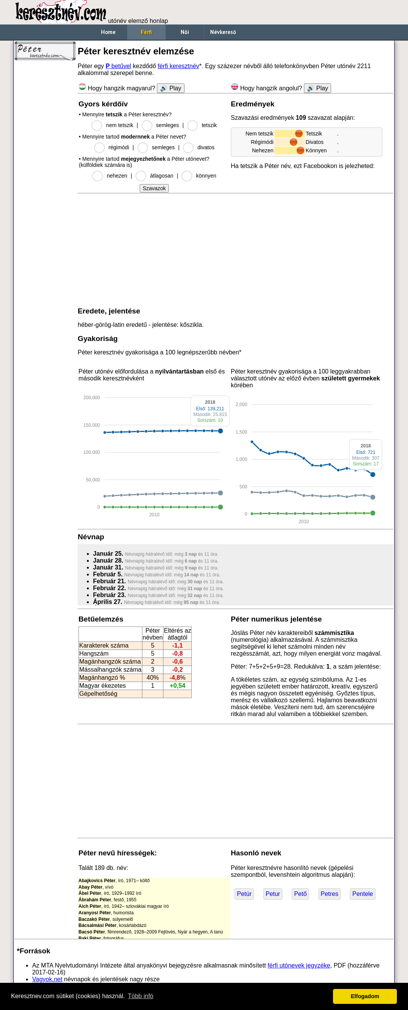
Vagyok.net (47, 979)
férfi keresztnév (178, 66)
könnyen (206, 176)
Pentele (362, 894)
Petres (329, 894)
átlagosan (161, 176)
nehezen (117, 176)
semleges (167, 125)
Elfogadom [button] (365, 996)
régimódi (119, 147)
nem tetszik (119, 125)
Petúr (244, 894)
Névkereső (223, 32)
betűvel (118, 66)
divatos (205, 147)
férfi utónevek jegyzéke (299, 965)
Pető (300, 894)
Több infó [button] (140, 996)
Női (185, 32)
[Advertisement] (45, 180)
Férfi (146, 32)
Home (108, 32)
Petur (273, 894)
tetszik (209, 125)
